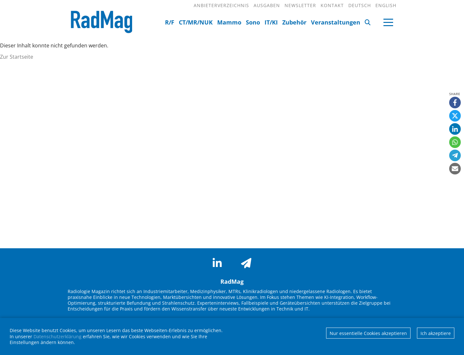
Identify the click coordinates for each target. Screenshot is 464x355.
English (385, 5)
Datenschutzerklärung (58, 336)
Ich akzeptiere (435, 333)
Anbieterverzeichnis (221, 5)
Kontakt (332, 5)
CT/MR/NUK (196, 22)
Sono (253, 22)
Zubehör (294, 22)
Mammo (229, 22)
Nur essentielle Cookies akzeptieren (368, 333)
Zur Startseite (16, 56)
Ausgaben (267, 5)
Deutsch (359, 5)
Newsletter (300, 5)
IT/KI (271, 22)
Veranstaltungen (335, 22)
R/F (169, 22)
